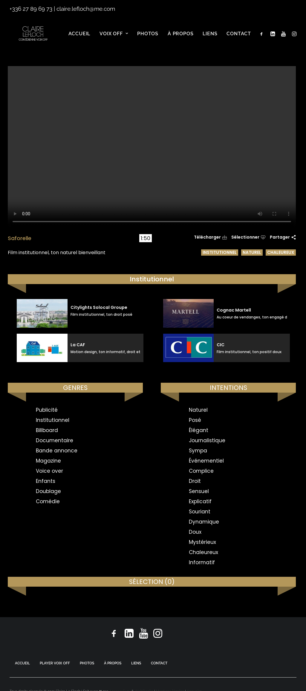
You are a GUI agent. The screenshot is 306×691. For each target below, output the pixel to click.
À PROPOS (112, 663)
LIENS (136, 663)
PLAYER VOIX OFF (55, 663)
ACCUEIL (22, 663)
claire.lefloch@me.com (85, 8)
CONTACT (159, 663)
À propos (180, 39)
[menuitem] (79, 38)
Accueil (79, 39)
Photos (147, 39)
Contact (239, 39)
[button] (263, 38)
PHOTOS (87, 663)
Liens (210, 39)
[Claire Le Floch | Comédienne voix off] (34, 38)
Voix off (114, 39)
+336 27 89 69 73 (31, 8)
